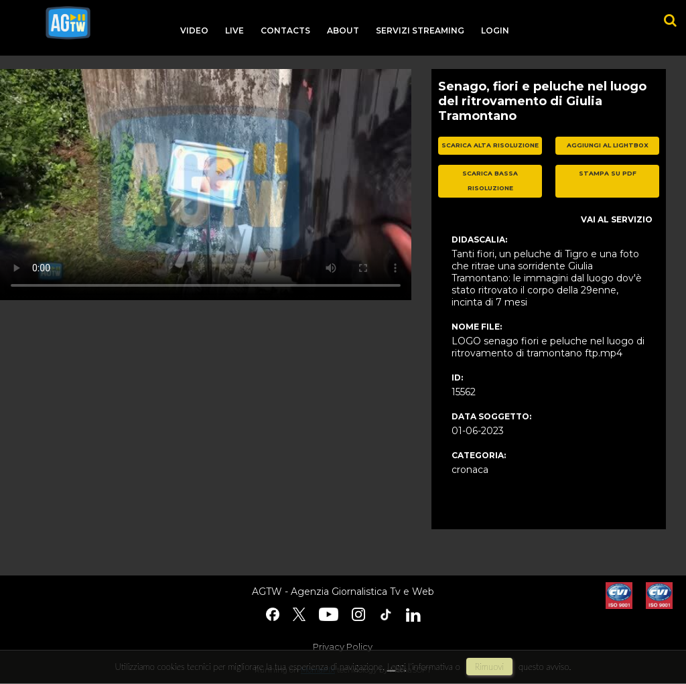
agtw (68, 23)
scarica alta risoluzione (490, 145)
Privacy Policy (342, 646)
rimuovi (489, 666)
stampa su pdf (607, 173)
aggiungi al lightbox (607, 145)
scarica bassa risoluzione (490, 180)
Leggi (396, 666)
